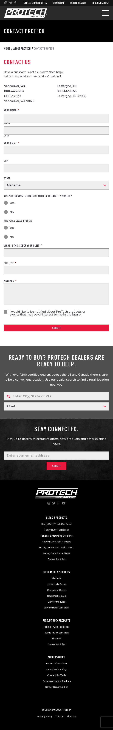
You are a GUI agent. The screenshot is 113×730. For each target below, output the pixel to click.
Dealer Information (56, 663)
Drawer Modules (56, 559)
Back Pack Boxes (56, 596)
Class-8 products (56, 518)
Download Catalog (56, 669)
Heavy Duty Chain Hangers (56, 541)
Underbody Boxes (56, 584)
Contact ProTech (56, 675)
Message (10, 280)
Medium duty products (56, 572)
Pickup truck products (56, 620)
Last (6, 136)
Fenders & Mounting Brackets (56, 535)
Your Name (11, 110)
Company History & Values (57, 681)
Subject (10, 263)
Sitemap (71, 716)
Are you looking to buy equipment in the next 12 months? (38, 195)
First (7, 123)
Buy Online (58, 2)
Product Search (100, 2)
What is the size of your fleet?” (23, 245)
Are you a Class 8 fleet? (18, 220)
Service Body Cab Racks (56, 607)
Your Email (12, 143)
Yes (12, 203)
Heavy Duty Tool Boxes (56, 530)
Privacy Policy (44, 716)
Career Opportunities (35, 2)
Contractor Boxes (56, 590)
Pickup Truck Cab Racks (56, 632)
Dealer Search (78, 2)
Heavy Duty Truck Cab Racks (56, 524)
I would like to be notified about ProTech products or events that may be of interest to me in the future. (47, 313)
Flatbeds (56, 578)
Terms (59, 716)
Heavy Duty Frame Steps (56, 553)
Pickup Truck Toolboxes (56, 626)
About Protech (22, 48)
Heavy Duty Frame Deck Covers (56, 547)
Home (7, 48)
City (6, 160)
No (12, 212)
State (7, 178)
